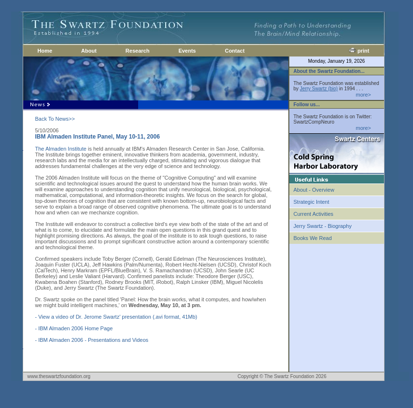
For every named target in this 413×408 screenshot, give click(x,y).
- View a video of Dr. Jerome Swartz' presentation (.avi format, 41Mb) (116, 317)
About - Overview (314, 190)
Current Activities (314, 214)
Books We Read (313, 238)
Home (45, 51)
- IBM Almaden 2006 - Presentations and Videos (92, 340)
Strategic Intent (311, 202)
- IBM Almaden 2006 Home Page (74, 328)
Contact (234, 51)
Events (187, 51)
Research (138, 51)
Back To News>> (55, 119)
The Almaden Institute (60, 149)
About (89, 51)
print (359, 51)
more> (363, 95)
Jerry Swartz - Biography (323, 226)
